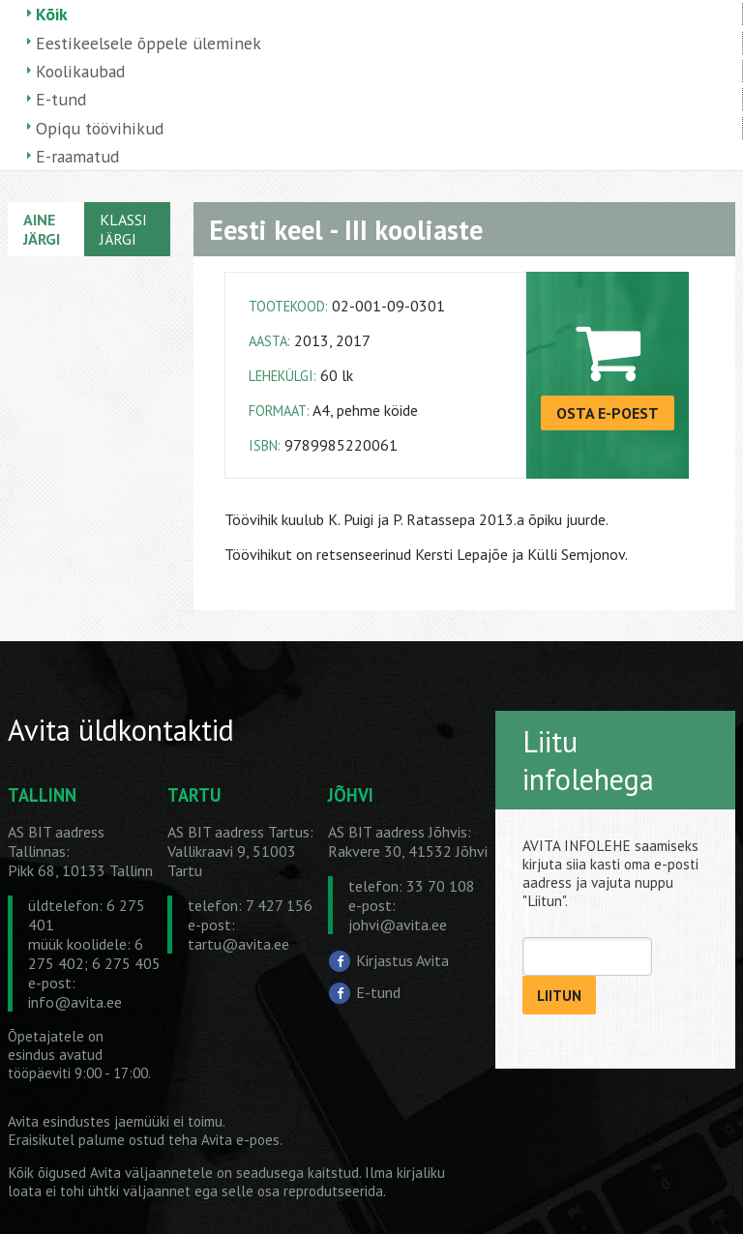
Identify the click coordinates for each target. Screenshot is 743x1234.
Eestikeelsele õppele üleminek (148, 43)
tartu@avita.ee (238, 944)
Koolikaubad (80, 71)
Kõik (52, 14)
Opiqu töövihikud (99, 128)
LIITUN (559, 995)
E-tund (61, 99)
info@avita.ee (75, 1002)
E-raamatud (77, 156)
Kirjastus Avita (402, 960)
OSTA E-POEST (607, 413)
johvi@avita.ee (397, 924)
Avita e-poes (240, 1140)
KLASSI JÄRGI (123, 229)
